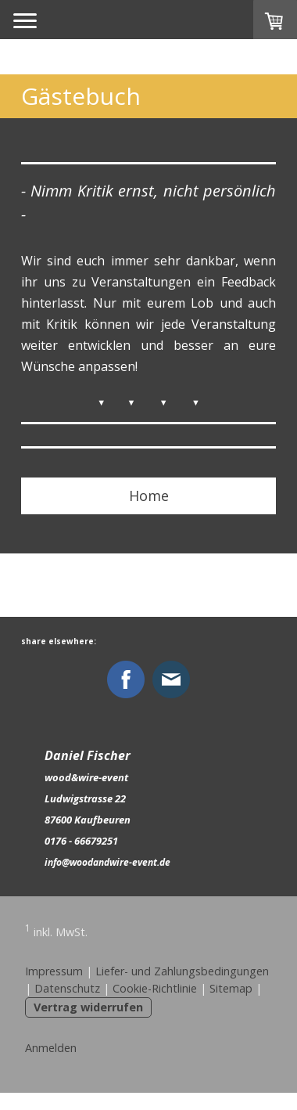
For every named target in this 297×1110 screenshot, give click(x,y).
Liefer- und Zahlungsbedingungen (182, 971)
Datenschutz (67, 988)
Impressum (54, 971)
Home (149, 495)
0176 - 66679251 (81, 841)
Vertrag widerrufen (88, 1007)
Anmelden (51, 1047)
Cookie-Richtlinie (155, 988)
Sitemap (230, 988)
